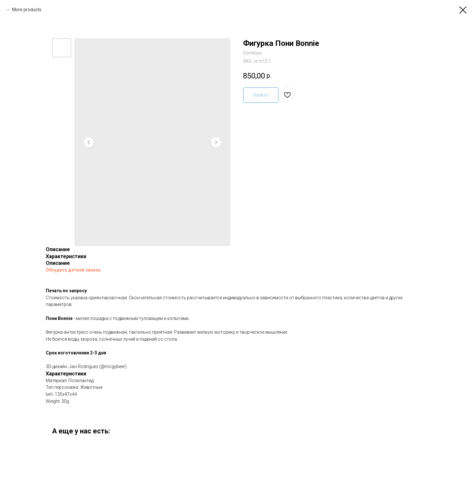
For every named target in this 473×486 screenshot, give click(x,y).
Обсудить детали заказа (73, 269)
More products (26, 9)
